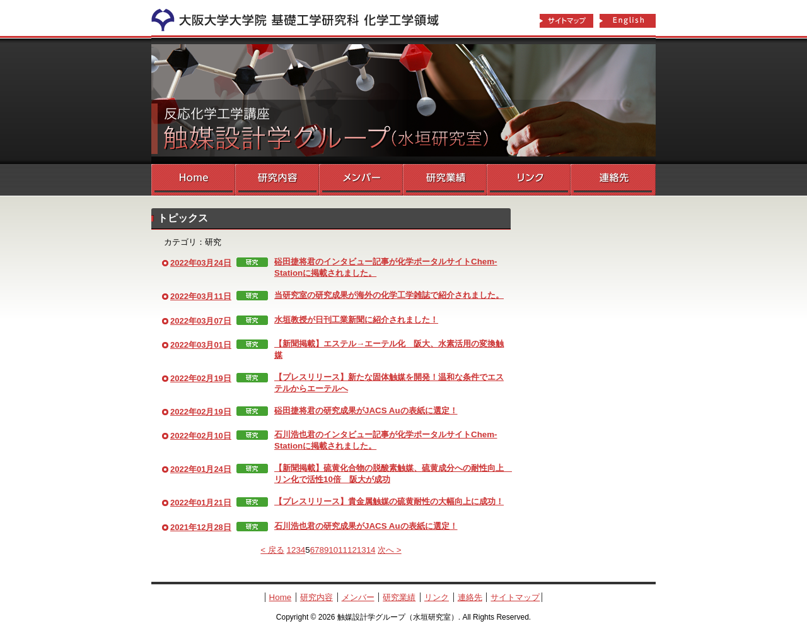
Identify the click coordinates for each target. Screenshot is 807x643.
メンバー (361, 180)
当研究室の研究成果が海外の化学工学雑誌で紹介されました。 (389, 295)
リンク (529, 180)
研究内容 (277, 180)
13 (361, 550)
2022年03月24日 (200, 263)
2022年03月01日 (200, 345)
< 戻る (272, 550)
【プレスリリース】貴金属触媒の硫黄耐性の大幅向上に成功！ (389, 501)
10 (333, 550)
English (628, 21)
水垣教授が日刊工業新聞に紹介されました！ (356, 319)
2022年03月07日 (200, 321)
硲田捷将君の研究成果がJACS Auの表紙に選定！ (366, 410)
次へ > (390, 550)
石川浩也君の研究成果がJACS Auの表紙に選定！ (366, 526)
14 (371, 550)
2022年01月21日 (200, 502)
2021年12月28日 (200, 527)
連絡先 (613, 180)
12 (352, 550)
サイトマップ (566, 21)
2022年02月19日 (200, 378)
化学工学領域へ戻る (302, 17)
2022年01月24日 (200, 469)
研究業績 (445, 180)
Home (193, 180)
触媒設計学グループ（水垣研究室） (403, 101)
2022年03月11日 (200, 296)
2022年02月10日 (200, 435)
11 (342, 550)
